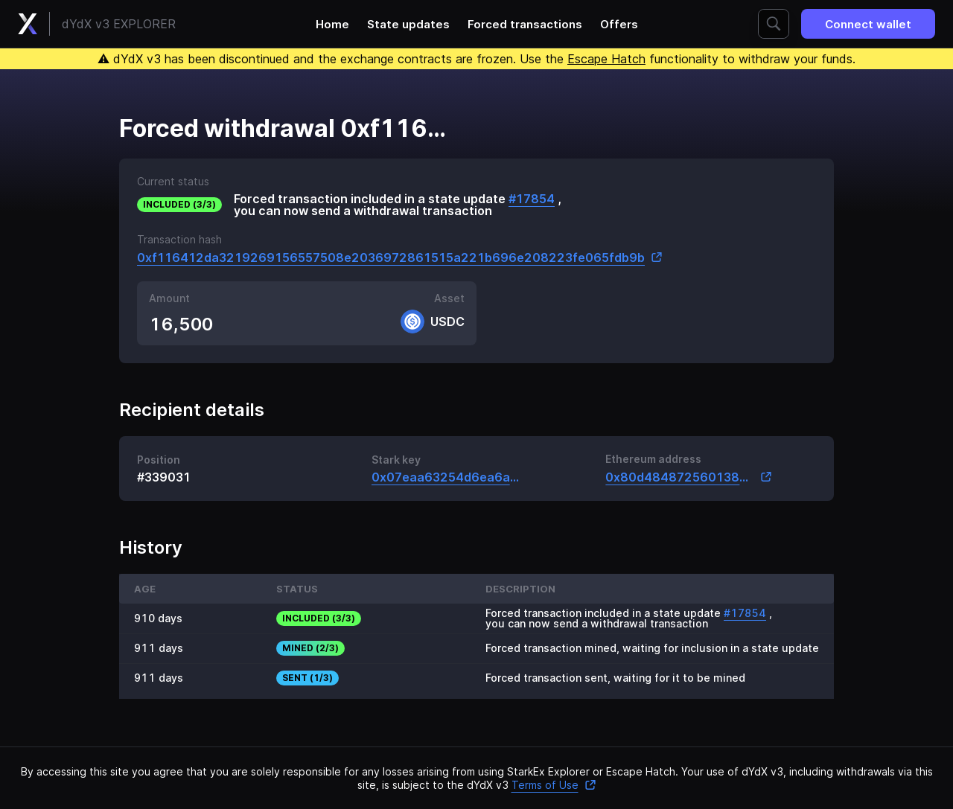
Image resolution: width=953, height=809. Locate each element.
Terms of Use (553, 784)
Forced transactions (525, 24)
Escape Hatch (606, 58)
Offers (619, 24)
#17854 (532, 199)
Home (332, 24)
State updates (408, 24)
